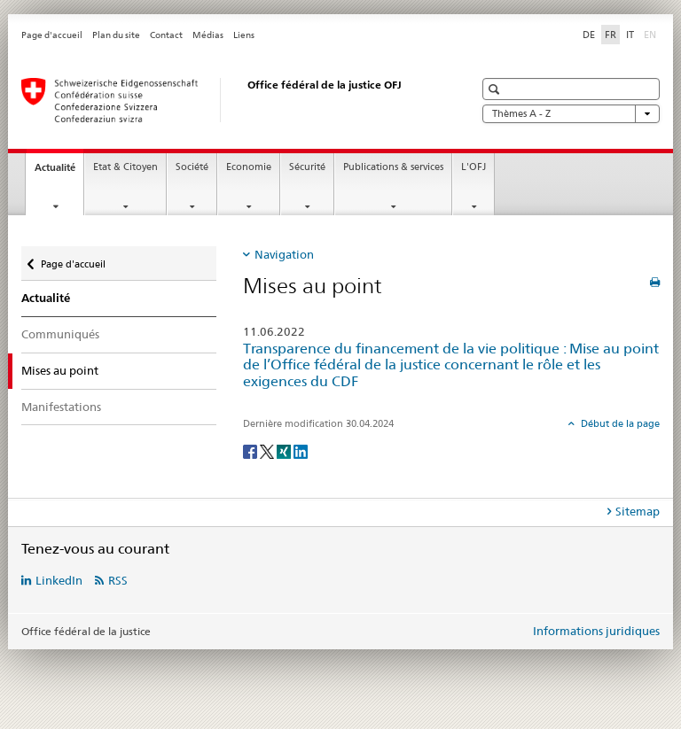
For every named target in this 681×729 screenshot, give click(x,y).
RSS (118, 580)
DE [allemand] (589, 34)
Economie (248, 167)
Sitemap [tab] (637, 511)
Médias (207, 35)
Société (192, 167)
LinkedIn (58, 580)
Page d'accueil (51, 35)
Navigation (284, 254)
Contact (166, 35)
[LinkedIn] (301, 450)
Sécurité (307, 167)
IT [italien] (630, 34)
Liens (243, 35)
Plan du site (116, 35)
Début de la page (619, 423)
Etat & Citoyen (125, 167)
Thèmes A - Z (571, 113)
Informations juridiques (596, 631)
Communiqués (60, 334)
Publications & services (393, 167)
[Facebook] (251, 450)
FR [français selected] (610, 34)
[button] (496, 89)
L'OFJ (473, 167)
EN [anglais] (652, 34)
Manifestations (61, 406)
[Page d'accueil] (229, 100)
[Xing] (285, 450)
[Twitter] (268, 450)
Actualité (59, 172)
